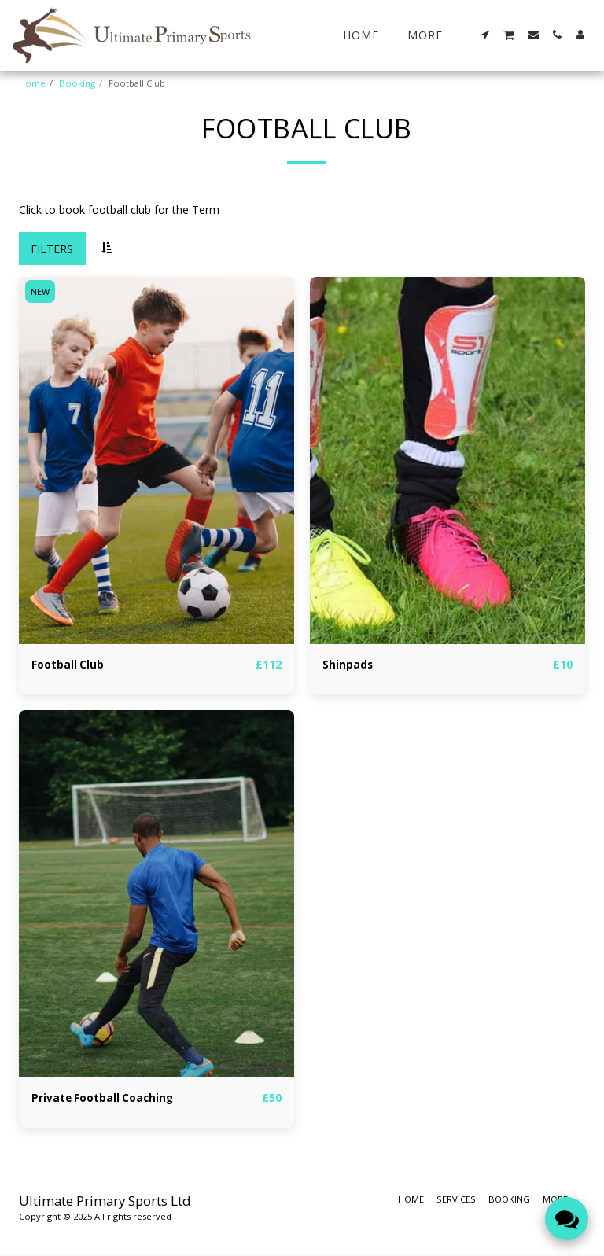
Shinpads (348, 664)
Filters (52, 248)
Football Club (68, 664)
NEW (40, 291)
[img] (156, 460)
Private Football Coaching (104, 1099)
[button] (485, 34)
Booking (77, 83)
